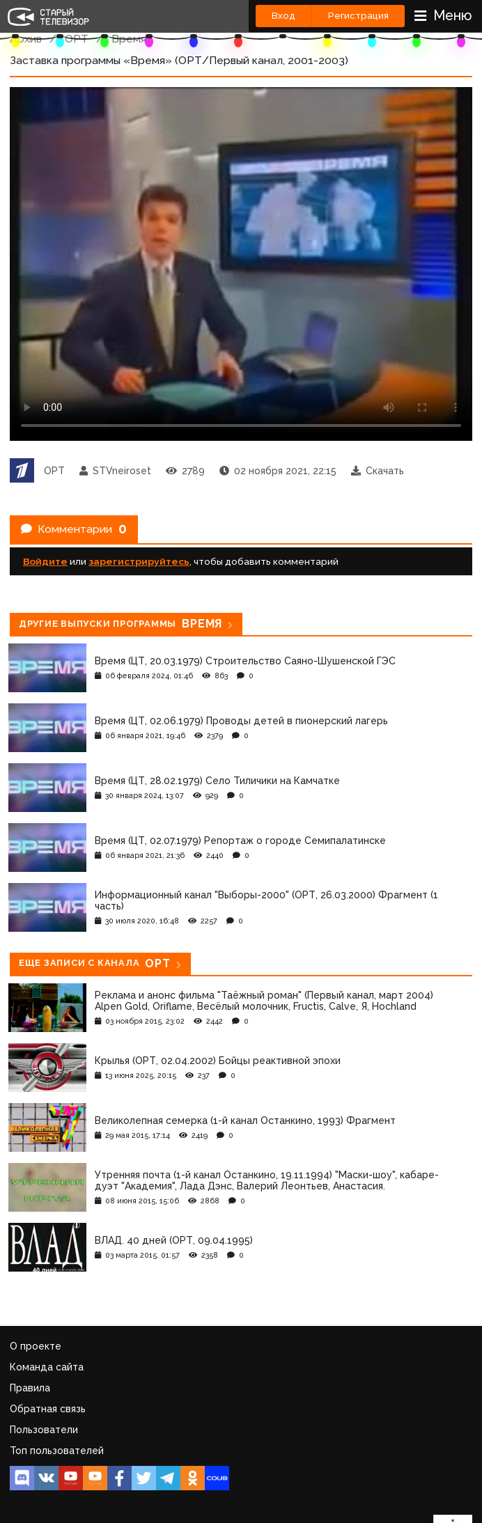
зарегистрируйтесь (138, 561)
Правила (30, 1387)
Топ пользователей (57, 1450)
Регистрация (358, 15)
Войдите (45, 561)
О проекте (35, 1346)
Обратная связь (48, 1408)
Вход (283, 15)
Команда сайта (47, 1367)
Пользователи (44, 1429)
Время (128, 38)
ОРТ (76, 38)
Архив (26, 38)
